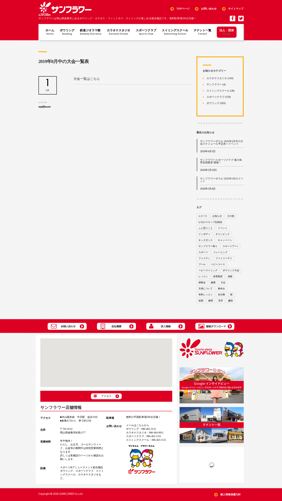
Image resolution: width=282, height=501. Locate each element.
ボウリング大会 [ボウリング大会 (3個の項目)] (231, 270)
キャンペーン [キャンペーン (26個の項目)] (225, 240)
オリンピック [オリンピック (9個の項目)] (222, 234)
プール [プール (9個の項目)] (202, 264)
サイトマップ (236, 8)
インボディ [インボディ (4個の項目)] (204, 234)
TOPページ (182, 8)
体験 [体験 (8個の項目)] (230, 276)
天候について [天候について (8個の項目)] (205, 288)
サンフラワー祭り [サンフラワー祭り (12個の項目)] (208, 246)
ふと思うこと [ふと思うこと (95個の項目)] (205, 228)
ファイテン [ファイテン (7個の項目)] (204, 258)
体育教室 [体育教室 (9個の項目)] (218, 276)
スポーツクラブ (146, 32)
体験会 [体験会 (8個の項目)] (202, 282)
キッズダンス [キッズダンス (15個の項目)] (205, 240)
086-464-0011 (145, 432)
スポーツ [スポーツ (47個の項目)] (203, 252)
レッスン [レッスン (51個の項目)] (203, 276)
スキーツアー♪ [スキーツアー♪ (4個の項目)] (230, 246)
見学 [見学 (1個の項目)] (220, 300)
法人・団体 (226, 32)
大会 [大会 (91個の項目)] (223, 282)
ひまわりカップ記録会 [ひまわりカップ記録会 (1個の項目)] (210, 222)
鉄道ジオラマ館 (90, 32)
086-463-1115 (146, 440)
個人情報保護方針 (230, 494)
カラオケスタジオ (118, 32)
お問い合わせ (209, 8)
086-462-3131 (141, 429)
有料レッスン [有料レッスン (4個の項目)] (205, 294)
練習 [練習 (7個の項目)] (210, 300)
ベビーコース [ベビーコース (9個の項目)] (218, 264)
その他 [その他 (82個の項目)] (230, 216)
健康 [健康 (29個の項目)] (213, 282)
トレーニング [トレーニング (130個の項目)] (220, 252)
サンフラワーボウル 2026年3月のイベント (221, 180)
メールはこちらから (137, 425)
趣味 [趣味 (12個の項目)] (230, 300)
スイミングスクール (175, 32)
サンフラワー (214, 84)
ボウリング (67, 32)
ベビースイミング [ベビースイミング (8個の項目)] (208, 270)
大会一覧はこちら (86, 79)
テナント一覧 (202, 32)
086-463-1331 (143, 436)
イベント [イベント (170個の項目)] (222, 228)
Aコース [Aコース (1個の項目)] (202, 216)
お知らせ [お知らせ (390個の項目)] (217, 216)
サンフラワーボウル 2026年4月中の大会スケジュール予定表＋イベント (221, 142)
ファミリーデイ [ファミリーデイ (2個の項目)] (223, 258)
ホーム (49, 32)
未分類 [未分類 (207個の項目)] (221, 294)
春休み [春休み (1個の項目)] (221, 288)
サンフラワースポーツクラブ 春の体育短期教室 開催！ (221, 161)
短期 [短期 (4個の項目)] (200, 300)
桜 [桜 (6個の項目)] (231, 294)
